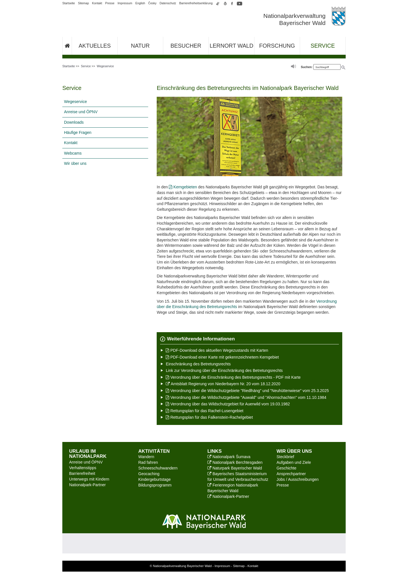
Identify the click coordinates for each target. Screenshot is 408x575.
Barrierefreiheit (82, 473)
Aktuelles (95, 46)
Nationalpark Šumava (228, 456)
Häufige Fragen (78, 132)
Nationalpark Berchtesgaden (235, 462)
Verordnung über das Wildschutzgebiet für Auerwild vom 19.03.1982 (228, 404)
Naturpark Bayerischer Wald (234, 468)
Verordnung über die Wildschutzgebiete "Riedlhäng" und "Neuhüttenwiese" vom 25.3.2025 (247, 390)
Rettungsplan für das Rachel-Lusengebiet (204, 410)
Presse (109, 3)
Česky (152, 3)
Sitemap (83, 3)
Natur (140, 46)
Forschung (277, 46)
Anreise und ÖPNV (80, 111)
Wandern (146, 456)
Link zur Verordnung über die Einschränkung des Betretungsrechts (224, 370)
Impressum (125, 3)
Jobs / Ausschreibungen (298, 479)
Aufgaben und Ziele (294, 462)
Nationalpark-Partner (87, 485)
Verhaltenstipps (82, 468)
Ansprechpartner (291, 473)
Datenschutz (168, 3)
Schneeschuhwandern (158, 468)
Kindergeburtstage (154, 479)
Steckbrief (285, 456)
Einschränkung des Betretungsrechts (198, 364)
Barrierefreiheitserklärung (196, 3)
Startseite (68, 3)
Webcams (73, 153)
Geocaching (149, 473)
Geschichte (286, 468)
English (140, 3)
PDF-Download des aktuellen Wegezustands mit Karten (217, 350)
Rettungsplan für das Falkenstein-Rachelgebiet (209, 417)
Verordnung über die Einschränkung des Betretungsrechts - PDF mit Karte (233, 377)
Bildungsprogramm (155, 485)
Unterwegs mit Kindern (89, 479)
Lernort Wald (231, 46)
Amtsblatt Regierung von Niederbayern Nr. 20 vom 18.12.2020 (223, 384)
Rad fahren (148, 462)
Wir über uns (75, 163)
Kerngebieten (183, 187)
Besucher (186, 46)
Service (323, 46)
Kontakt (97, 3)
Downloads (74, 122)
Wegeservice (105, 66)
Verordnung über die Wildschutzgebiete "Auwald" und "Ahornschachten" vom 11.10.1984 (246, 397)
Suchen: (307, 67)
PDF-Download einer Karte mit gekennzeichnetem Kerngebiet (222, 357)
